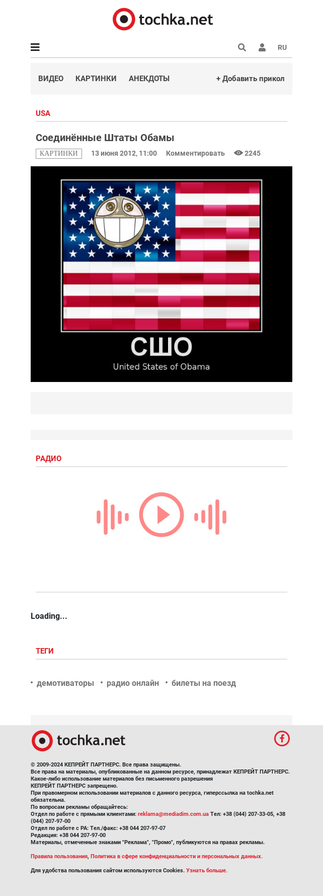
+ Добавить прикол (250, 78)
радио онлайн (133, 683)
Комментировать (196, 153)
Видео (50, 78)
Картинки (96, 78)
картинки (59, 153)
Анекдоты (149, 78)
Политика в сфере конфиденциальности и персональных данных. (177, 856)
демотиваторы (65, 683)
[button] (262, 47)
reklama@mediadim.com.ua (173, 814)
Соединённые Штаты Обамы (105, 138)
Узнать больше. (206, 870)
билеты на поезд (204, 683)
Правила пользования (59, 856)
